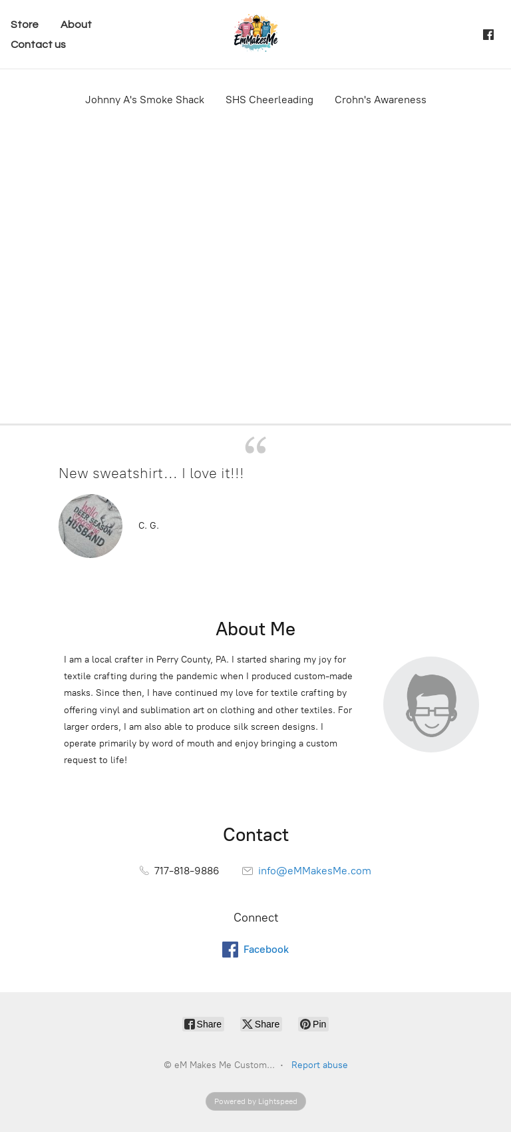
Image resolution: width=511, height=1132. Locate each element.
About (76, 24)
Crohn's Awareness (380, 99)
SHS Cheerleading (269, 99)
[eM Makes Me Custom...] (255, 34)
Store (25, 24)
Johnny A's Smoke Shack (144, 99)
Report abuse (319, 1065)
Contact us (38, 44)
